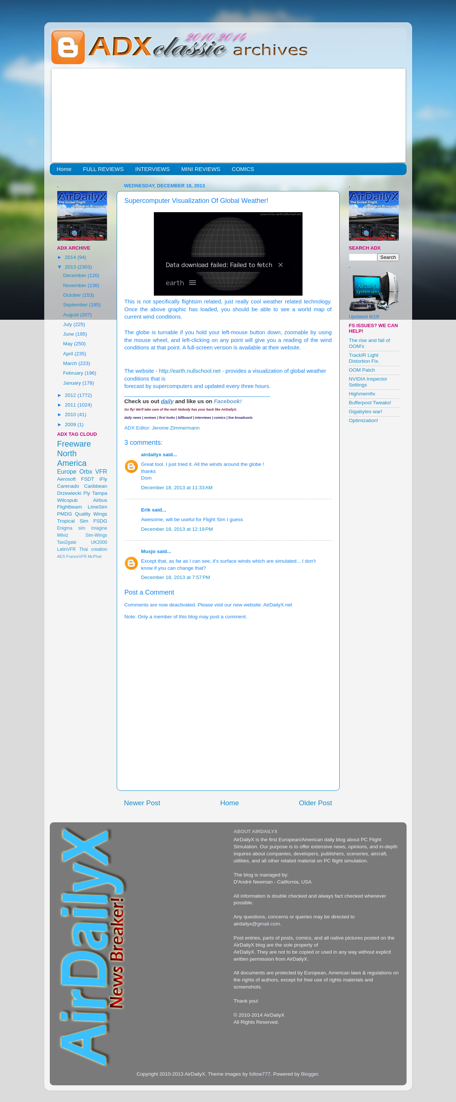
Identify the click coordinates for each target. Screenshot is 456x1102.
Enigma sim (71, 528)
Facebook (227, 401)
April (69, 353)
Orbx (85, 471)
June (69, 334)
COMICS (243, 169)
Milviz (62, 535)
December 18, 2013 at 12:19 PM (177, 529)
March (70, 363)
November (75, 285)
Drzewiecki (69, 493)
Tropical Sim (72, 521)
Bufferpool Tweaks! (370, 402)
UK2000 (99, 542)
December (75, 275)
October (73, 295)
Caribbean (95, 486)
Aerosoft (66, 479)
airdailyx (151, 454)
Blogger (309, 1074)
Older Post (315, 803)
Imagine (99, 528)
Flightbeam (69, 507)
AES (61, 556)
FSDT (87, 479)
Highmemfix (362, 394)
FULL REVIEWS (103, 169)
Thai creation (93, 549)
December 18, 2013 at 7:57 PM (175, 577)
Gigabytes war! (365, 411)
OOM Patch (362, 370)
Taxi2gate (67, 542)
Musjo (148, 551)
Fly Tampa (95, 493)
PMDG (64, 514)
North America (72, 458)
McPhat (94, 556)
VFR (101, 471)
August (71, 315)
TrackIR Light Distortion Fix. (364, 358)
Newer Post (142, 803)
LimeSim (97, 507)
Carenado (68, 486)
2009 (71, 424)
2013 (71, 267)
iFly (103, 479)
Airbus (100, 500)
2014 (71, 257)
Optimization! (363, 420)
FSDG (100, 521)
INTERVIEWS (152, 169)
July (68, 324)
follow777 (259, 1074)
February (74, 373)
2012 (71, 395)
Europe (67, 471)
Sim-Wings (96, 535)
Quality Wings (91, 514)
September (76, 304)
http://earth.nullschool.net (190, 371)
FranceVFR (76, 556)
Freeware (74, 443)
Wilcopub (67, 500)
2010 (71, 414)
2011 (71, 405)
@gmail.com (266, 924)
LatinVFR (66, 549)
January (73, 383)
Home (63, 169)
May (68, 343)
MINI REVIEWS (200, 169)
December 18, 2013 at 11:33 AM (177, 487)
